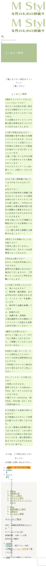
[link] (1, 42)
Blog (7, 557)
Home (13, 491)
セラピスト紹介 (17, 498)
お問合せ (14, 511)
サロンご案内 (16, 495)
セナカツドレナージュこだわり (21, 501)
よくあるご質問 (17, 513)
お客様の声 (15, 493)
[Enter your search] (19, 40)
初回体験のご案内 (18, 509)
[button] (19, 113)
